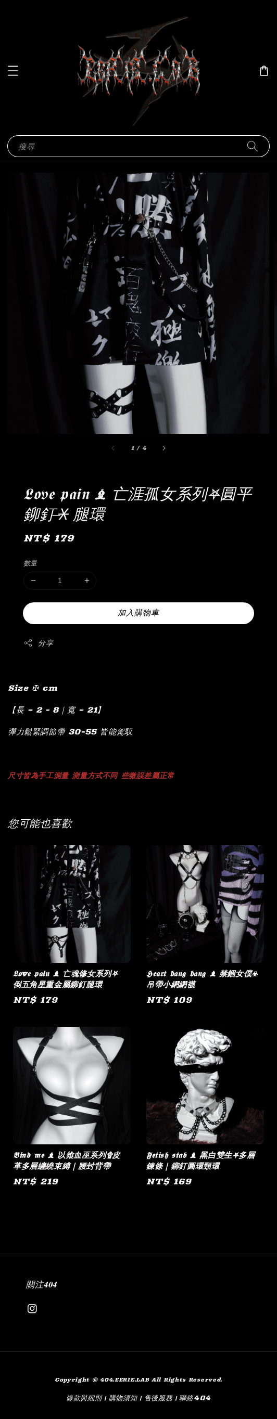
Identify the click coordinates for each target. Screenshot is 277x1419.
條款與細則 (84, 1398)
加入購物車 (138, 612)
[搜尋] (252, 146)
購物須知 (123, 1398)
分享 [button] (38, 643)
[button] (13, 70)
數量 (30, 563)
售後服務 (158, 1398)
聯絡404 (195, 1398)
